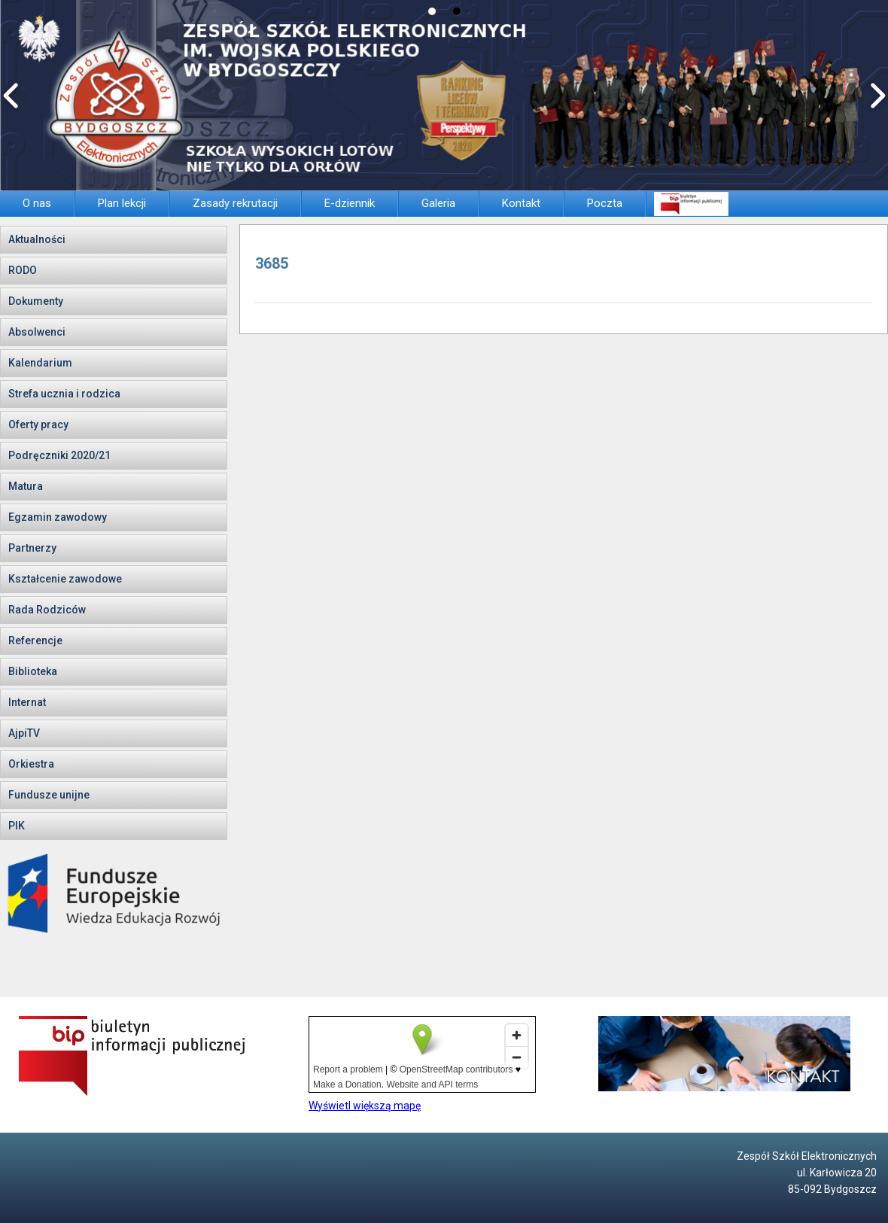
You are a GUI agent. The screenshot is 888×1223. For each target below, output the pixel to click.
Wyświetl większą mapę (365, 1106)
